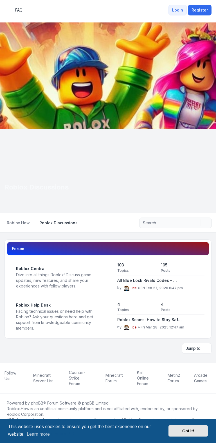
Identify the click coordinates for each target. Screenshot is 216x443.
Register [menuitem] (200, 10)
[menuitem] (165, 10)
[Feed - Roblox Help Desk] (108, 316)
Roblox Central (31, 268)
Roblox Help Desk (33, 305)
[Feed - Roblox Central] (108, 277)
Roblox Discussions (36, 187)
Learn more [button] (38, 434)
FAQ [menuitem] (15, 10)
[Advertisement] (108, 171)
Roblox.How (18, 408)
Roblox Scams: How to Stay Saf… (149, 319)
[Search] (196, 223)
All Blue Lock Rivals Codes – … (147, 280)
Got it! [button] (188, 431)
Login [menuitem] (177, 10)
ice (134, 288)
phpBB (37, 403)
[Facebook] (5, 385)
